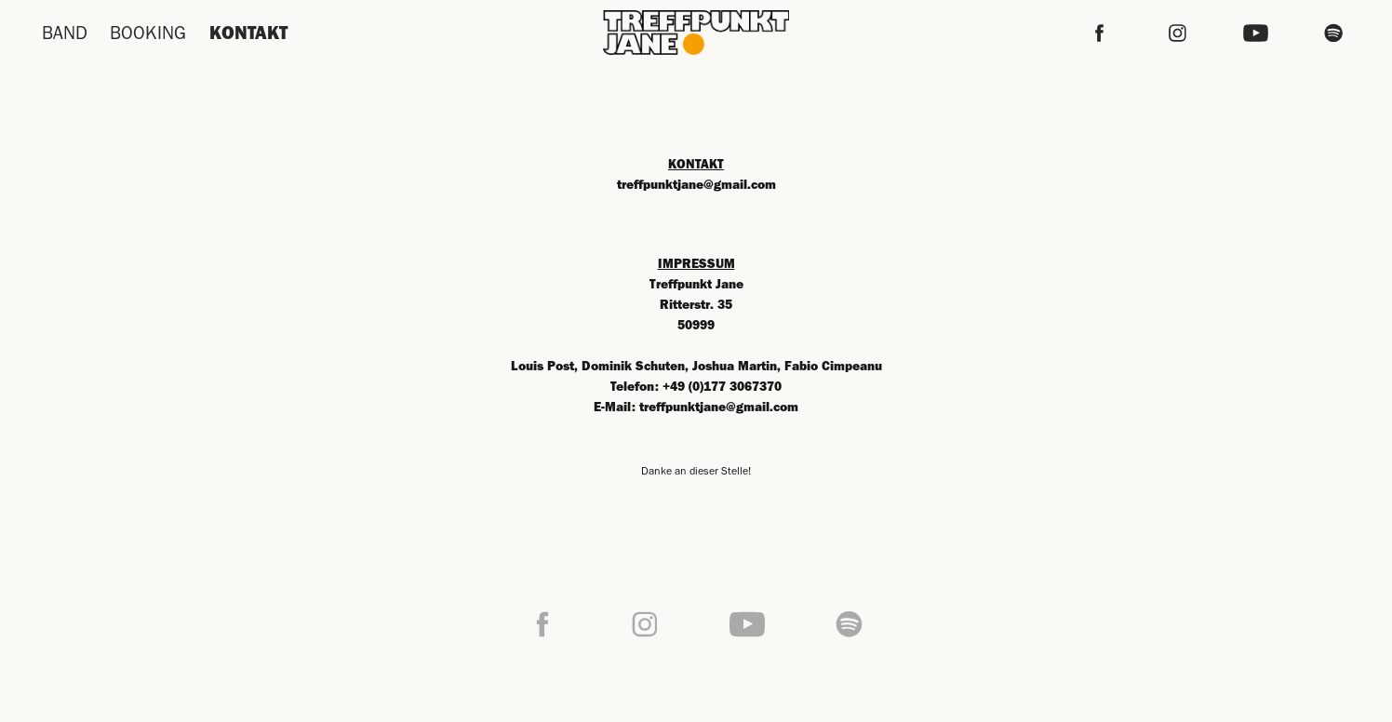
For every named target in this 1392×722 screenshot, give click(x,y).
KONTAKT (248, 32)
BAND (64, 32)
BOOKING (148, 32)
